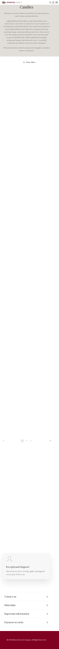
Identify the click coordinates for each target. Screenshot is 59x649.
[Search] (50, 2)
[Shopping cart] (53, 2)
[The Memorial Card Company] (14, 2)
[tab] (26, 596)
